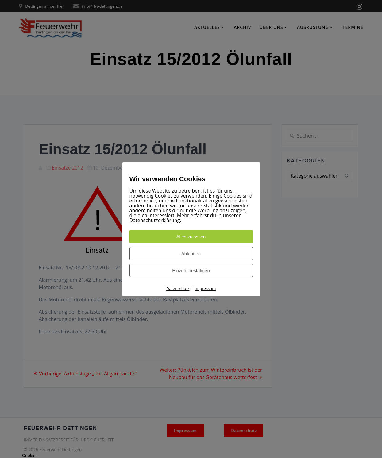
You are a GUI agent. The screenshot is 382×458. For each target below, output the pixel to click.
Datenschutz (178, 288)
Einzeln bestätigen (191, 270)
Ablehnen (191, 253)
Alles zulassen (191, 236)
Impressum (205, 288)
